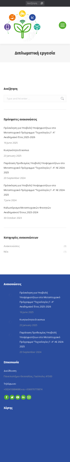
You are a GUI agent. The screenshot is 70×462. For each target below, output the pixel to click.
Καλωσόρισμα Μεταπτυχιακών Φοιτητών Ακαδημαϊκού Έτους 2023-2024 (27, 210)
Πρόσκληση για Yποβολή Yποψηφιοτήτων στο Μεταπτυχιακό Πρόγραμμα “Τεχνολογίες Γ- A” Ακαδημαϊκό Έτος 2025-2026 (30, 132)
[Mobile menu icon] (62, 25)
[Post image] (10, 295)
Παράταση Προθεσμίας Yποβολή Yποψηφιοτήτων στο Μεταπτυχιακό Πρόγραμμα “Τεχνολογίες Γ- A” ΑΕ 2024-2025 (34, 167)
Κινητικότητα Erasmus (16, 150)
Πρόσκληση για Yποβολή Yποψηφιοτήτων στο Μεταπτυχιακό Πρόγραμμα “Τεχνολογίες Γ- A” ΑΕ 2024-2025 (34, 190)
